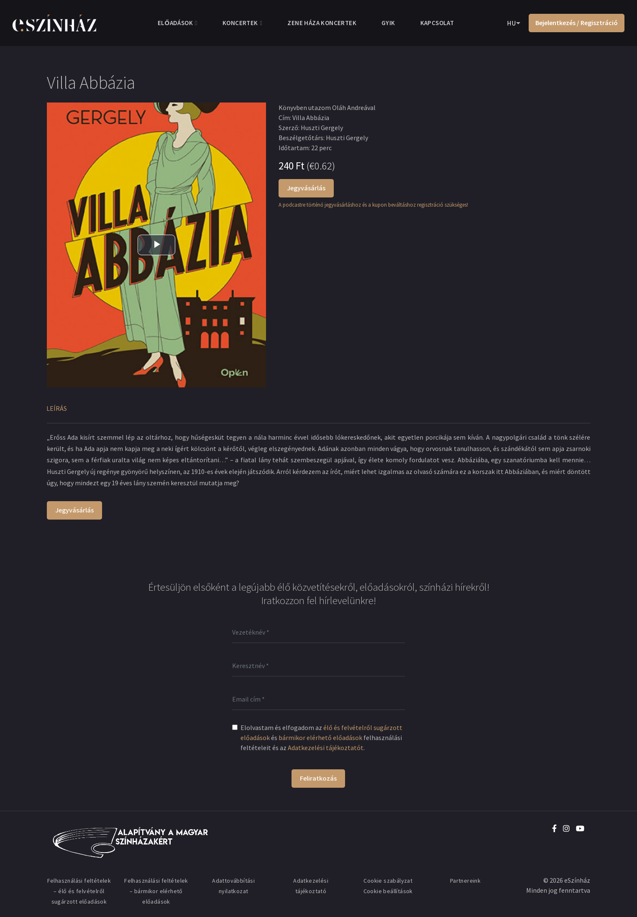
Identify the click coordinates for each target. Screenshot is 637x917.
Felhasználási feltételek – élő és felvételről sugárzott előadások (79, 891)
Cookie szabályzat (387, 880)
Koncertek (240, 23)
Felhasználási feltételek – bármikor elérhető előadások (156, 891)
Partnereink (465, 880)
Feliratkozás (318, 778)
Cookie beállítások (388, 891)
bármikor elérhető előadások (320, 737)
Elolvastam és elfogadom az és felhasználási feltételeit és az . (321, 737)
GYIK (388, 23)
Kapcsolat (437, 23)
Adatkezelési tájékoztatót (325, 747)
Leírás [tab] (56, 408)
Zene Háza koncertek (321, 23)
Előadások (175, 23)
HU (511, 23)
